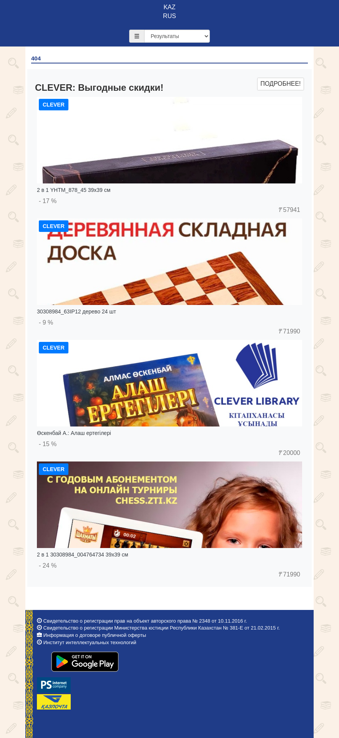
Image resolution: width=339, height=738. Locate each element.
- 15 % (47, 444)
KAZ (169, 7)
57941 (289, 210)
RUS (169, 16)
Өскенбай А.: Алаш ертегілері (74, 433)
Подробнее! (280, 83)
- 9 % (46, 322)
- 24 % (47, 565)
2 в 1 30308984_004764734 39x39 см (82, 554)
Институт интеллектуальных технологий (89, 642)
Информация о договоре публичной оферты (94, 635)
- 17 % (47, 201)
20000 (289, 453)
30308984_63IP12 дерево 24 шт (76, 311)
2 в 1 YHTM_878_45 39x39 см (73, 190)
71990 (289, 331)
